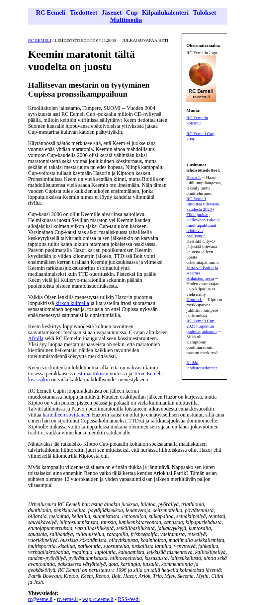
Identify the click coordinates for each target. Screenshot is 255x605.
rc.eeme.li (67, 599)
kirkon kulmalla (72, 303)
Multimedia (126, 19)
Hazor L (193, 177)
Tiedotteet (83, 12)
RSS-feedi (129, 599)
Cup (131, 12)
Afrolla (35, 338)
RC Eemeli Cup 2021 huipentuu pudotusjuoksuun (201, 326)
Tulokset (204, 12)
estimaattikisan (92, 373)
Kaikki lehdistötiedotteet (201, 365)
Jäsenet (112, 12)
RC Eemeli (50, 12)
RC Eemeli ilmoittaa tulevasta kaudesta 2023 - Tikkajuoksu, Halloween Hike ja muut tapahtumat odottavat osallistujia (202, 217)
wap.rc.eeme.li (98, 599)
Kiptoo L (194, 299)
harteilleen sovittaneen (66, 414)
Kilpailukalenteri (165, 12)
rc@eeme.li (40, 599)
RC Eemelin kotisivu (197, 120)
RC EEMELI (39, 40)
